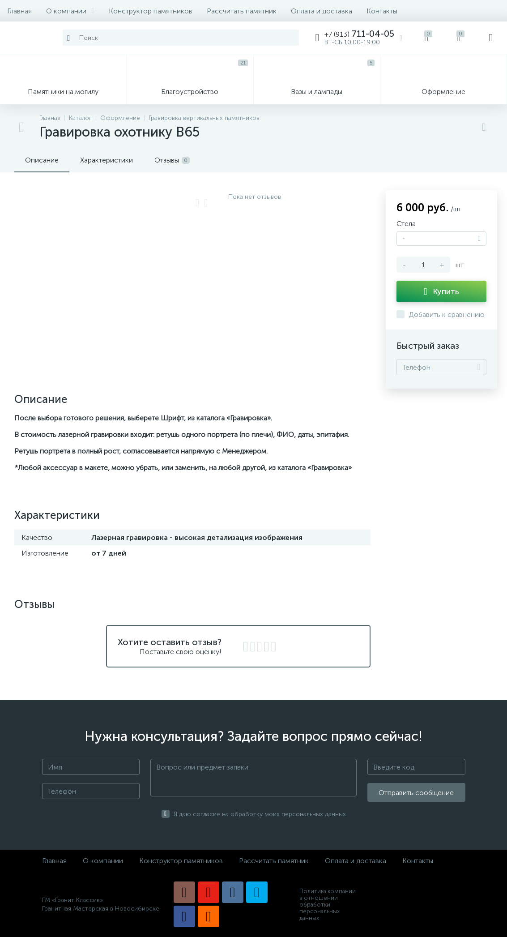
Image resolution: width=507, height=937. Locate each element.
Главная (19, 11)
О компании (70, 11)
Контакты (381, 11)
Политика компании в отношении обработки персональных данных (327, 904)
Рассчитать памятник (242, 11)
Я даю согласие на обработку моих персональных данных (260, 814)
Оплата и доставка (321, 11)
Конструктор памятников (150, 11)
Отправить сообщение (416, 792)
